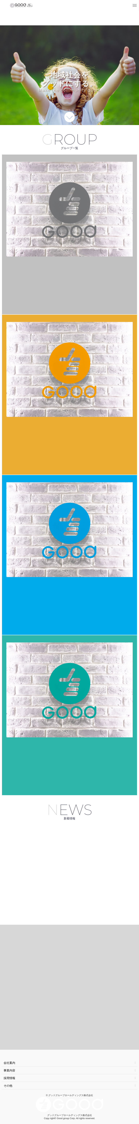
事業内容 (70, 1070)
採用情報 (70, 1078)
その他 (70, 1085)
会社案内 (70, 1062)
